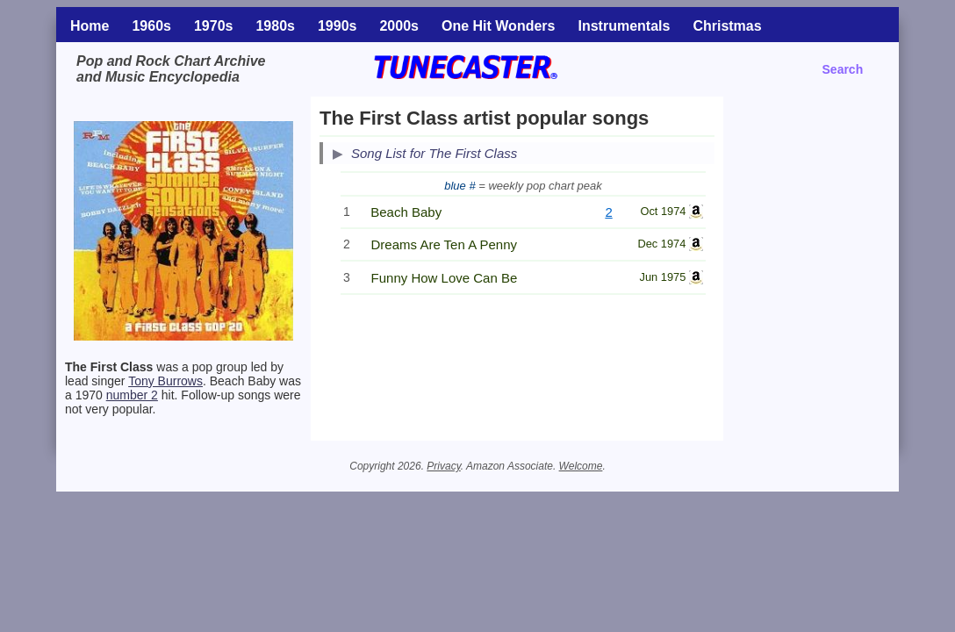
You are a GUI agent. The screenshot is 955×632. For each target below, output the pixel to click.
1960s (151, 25)
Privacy (443, 466)
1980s (275, 25)
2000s (399, 25)
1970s (213, 25)
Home (89, 25)
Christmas (727, 25)
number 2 (132, 395)
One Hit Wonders (499, 25)
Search (843, 69)
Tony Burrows (165, 381)
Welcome (581, 466)
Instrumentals (624, 25)
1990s (337, 25)
